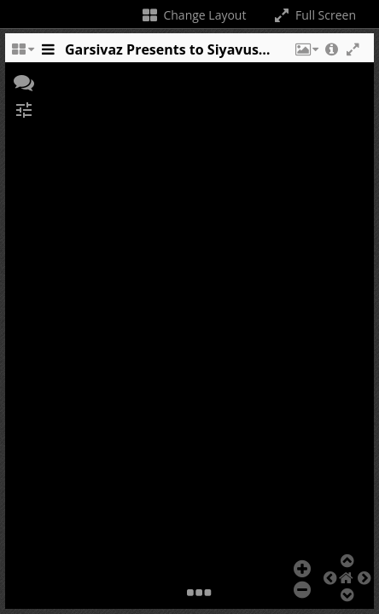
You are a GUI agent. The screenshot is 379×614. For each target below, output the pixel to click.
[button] (305, 54)
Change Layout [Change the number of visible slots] (193, 15)
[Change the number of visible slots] (22, 54)
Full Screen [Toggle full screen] (313, 15)
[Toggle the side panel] (47, 54)
